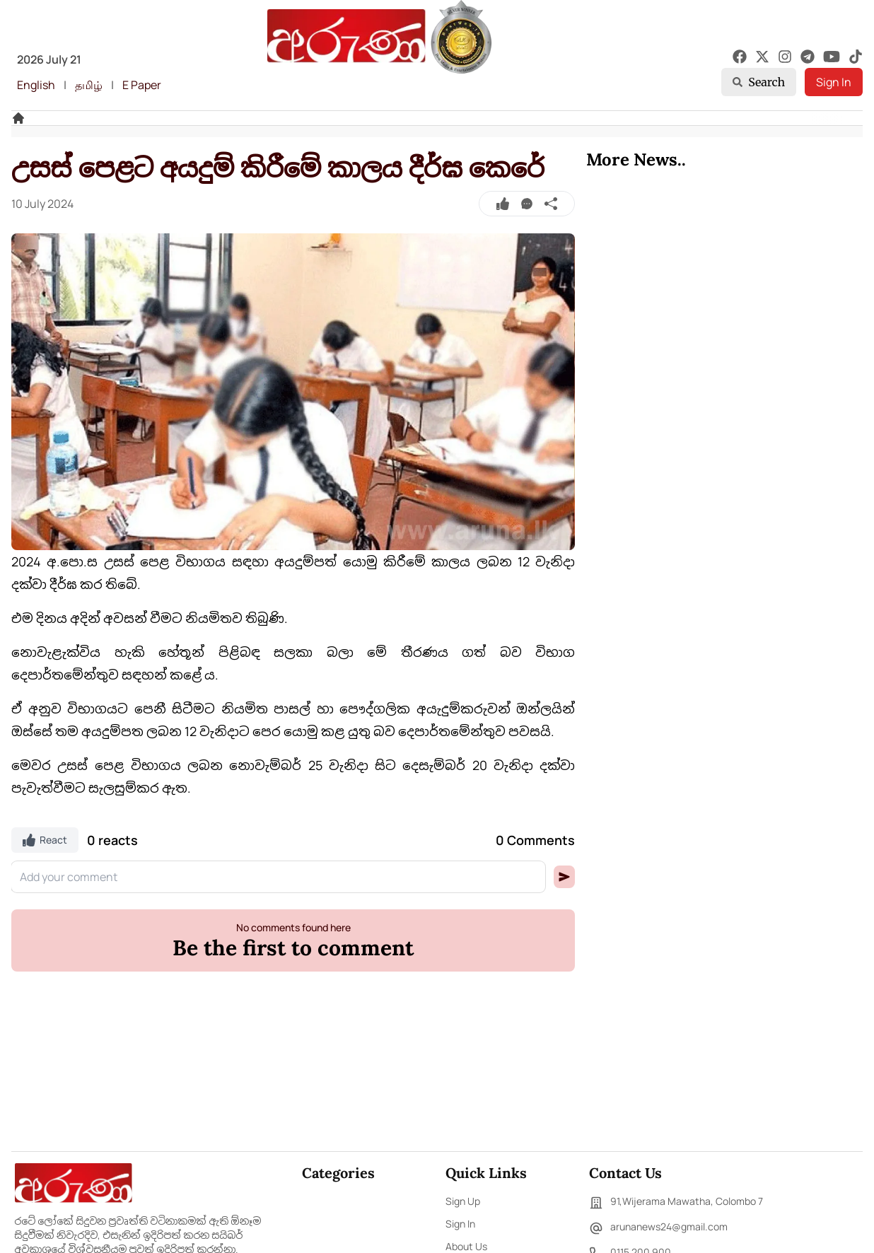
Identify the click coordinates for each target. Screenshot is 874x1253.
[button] (564, 877)
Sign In (833, 82)
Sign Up (462, 1201)
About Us (466, 1246)
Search (759, 82)
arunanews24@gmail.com (658, 1228)
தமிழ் (89, 85)
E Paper (141, 85)
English (36, 85)
